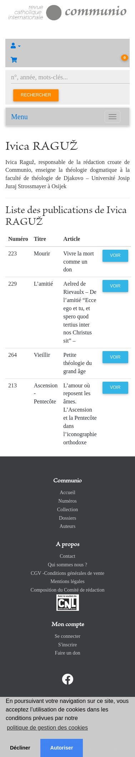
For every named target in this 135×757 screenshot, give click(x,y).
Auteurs (67, 526)
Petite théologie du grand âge (77, 363)
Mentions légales (67, 581)
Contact (67, 556)
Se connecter (67, 636)
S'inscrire (67, 644)
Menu (19, 117)
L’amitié (43, 284)
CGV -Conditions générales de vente (67, 573)
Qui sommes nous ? (67, 564)
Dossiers (67, 518)
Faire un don (67, 653)
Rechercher (36, 94)
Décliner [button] (20, 748)
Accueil (67, 492)
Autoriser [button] (61, 748)
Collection (67, 509)
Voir (115, 255)
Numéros (67, 501)
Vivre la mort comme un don (78, 261)
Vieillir (42, 355)
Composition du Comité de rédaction (68, 590)
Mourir (42, 253)
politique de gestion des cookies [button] (47, 728)
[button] (67, 46)
